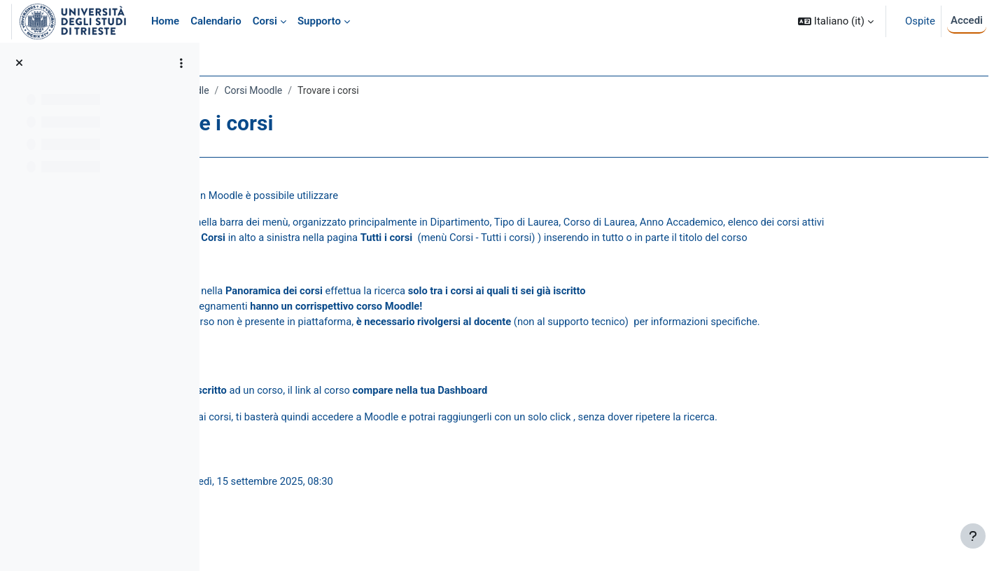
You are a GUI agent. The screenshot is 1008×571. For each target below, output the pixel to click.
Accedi (967, 20)
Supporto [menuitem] (319, 21)
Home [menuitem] (165, 21)
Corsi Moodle (378, 90)
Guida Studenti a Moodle (280, 90)
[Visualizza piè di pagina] (973, 536)
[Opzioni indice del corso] (181, 63)
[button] (836, 21)
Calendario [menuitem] (215, 21)
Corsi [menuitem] (265, 21)
